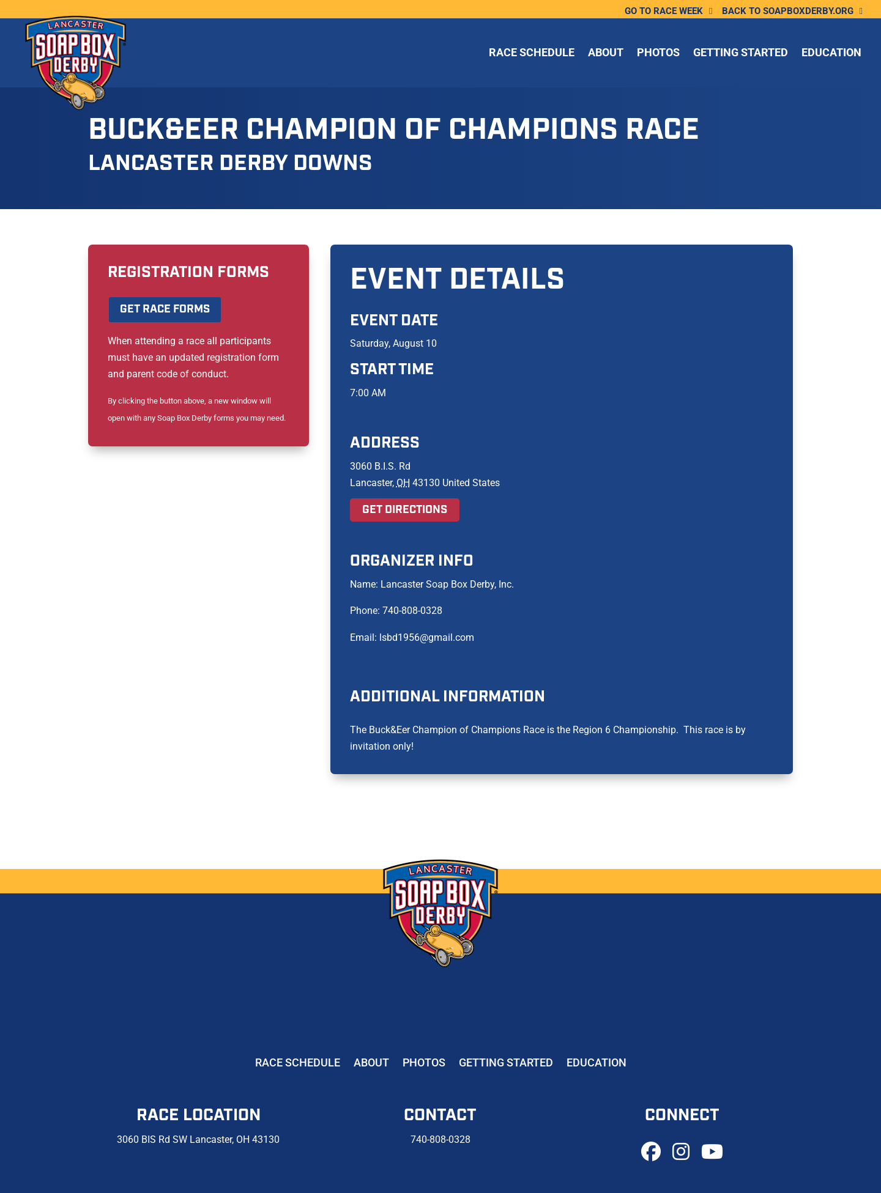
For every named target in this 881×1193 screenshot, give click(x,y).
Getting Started (740, 54)
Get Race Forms (165, 309)
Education (831, 54)
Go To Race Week (664, 12)
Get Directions (404, 510)
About (605, 54)
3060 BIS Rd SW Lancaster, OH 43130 (198, 1139)
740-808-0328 (440, 1139)
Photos (658, 54)
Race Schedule (531, 54)
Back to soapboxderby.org (787, 12)
